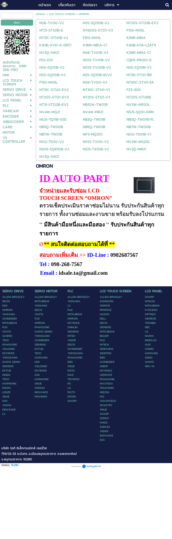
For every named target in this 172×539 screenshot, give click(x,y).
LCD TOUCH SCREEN (62, 14)
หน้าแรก (40, 14)
